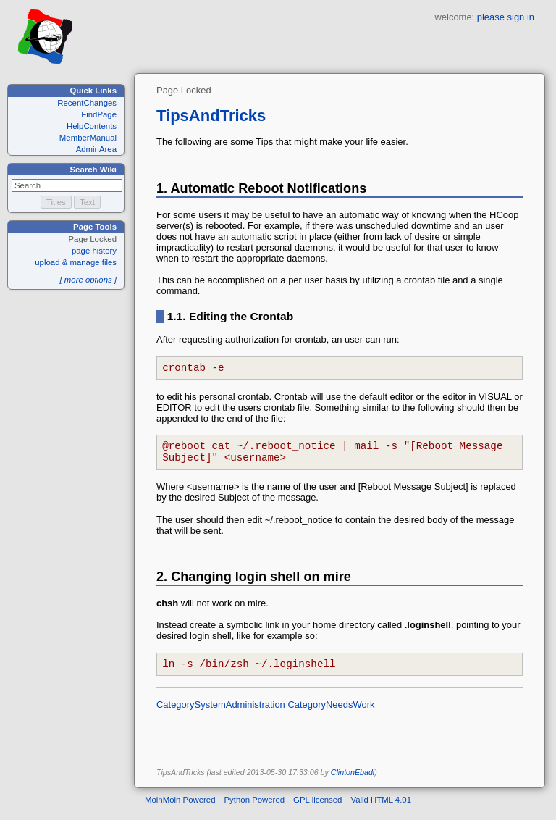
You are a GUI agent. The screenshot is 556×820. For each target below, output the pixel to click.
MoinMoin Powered (180, 808)
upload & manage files (76, 262)
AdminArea (96, 149)
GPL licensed (317, 808)
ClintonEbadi (352, 781)
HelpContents (92, 126)
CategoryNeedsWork (330, 713)
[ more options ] (88, 279)
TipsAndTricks (211, 115)
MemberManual (88, 137)
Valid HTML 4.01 (380, 808)
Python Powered (254, 808)
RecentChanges (87, 103)
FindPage (99, 114)
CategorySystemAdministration (220, 713)
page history (94, 250)
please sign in (505, 17)
